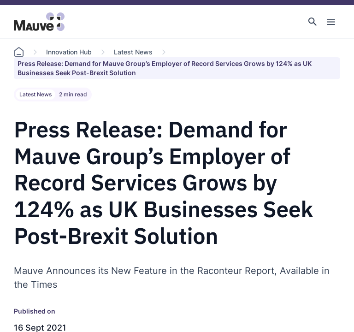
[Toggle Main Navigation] (331, 21)
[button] (312, 21)
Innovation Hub (69, 52)
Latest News (133, 52)
